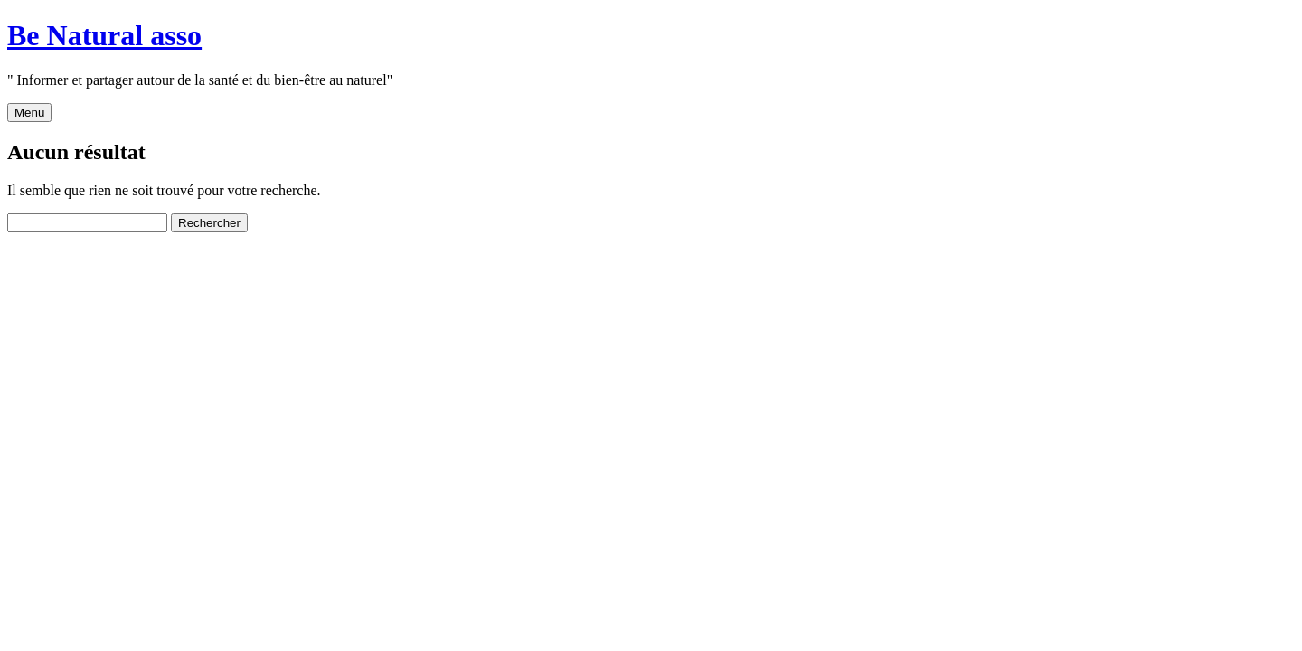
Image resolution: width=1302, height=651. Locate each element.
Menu (29, 112)
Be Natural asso (104, 35)
